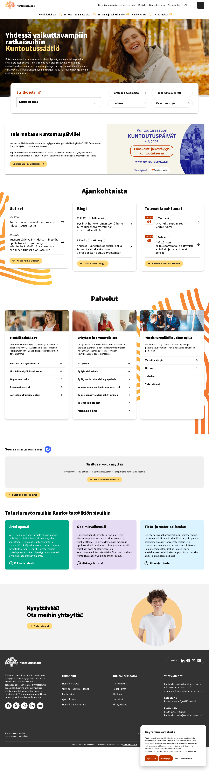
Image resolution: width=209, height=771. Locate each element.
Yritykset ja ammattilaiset (75, 689)
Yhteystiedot (120, 704)
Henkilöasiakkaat (71, 683)
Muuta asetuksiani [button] (183, 758)
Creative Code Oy (130, 744)
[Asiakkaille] (60, 14)
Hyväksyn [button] (151, 758)
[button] (50, 15)
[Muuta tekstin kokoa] (185, 5)
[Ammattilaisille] (94, 14)
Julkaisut (118, 699)
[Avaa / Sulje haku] (193, 5)
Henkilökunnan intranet (74, 704)
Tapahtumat (119, 689)
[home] (20, 5)
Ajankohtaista (69, 699)
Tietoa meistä (120, 683)
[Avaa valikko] (200, 5)
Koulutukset (69, 694)
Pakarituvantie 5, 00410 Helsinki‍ (180, 701)
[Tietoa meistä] (170, 14)
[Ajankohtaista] (127, 14)
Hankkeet (118, 694)
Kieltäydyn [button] (165, 758)
